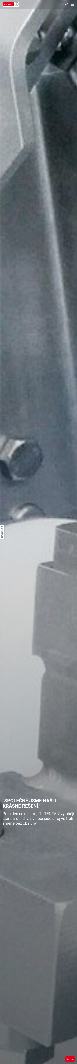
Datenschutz (2, 532)
